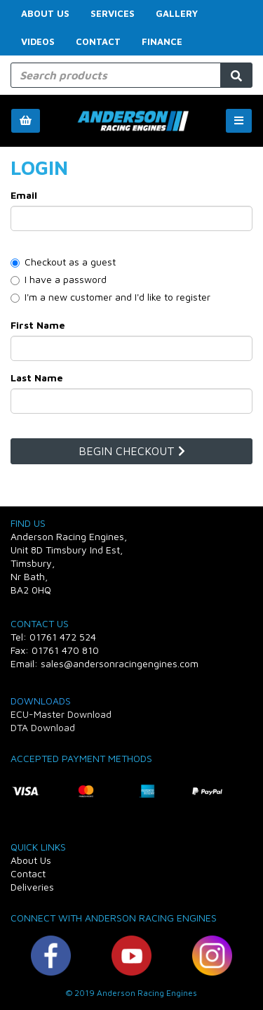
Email (24, 195)
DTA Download (43, 727)
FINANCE (162, 41)
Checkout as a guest (63, 262)
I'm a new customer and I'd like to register (110, 297)
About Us (45, 13)
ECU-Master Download (61, 714)
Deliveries (32, 887)
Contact (98, 41)
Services (112, 13)
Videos (38, 41)
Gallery (177, 13)
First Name (38, 325)
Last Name (37, 377)
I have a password (59, 279)
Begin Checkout (132, 451)
